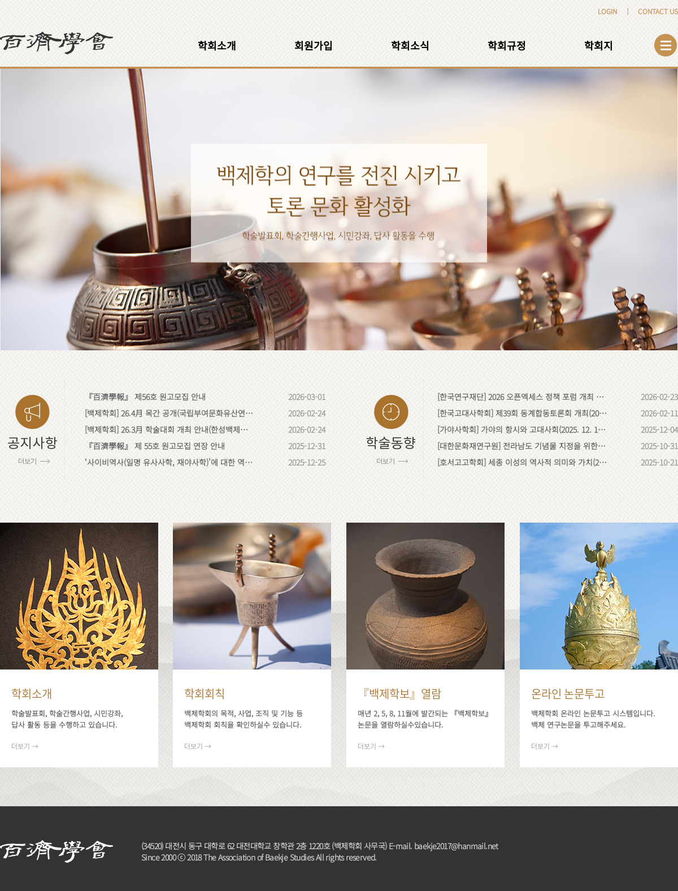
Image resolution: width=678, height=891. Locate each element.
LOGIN (607, 11)
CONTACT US (658, 11)
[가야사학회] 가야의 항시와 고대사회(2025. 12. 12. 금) (522, 429)
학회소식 (410, 45)
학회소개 (217, 45)
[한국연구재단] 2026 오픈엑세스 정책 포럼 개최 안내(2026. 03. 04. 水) (522, 396)
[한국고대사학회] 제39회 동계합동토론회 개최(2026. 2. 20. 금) (522, 413)
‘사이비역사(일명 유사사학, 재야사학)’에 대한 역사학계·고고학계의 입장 (169, 462)
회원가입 (313, 45)
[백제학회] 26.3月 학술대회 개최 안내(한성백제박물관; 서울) (169, 429)
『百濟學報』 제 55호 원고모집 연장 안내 (155, 445)
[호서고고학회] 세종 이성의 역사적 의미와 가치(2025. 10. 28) (522, 462)
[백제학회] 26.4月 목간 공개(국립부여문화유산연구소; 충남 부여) (169, 413)
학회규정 (507, 45)
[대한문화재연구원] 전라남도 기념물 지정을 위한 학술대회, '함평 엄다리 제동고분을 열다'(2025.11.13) (522, 445)
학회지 (598, 45)
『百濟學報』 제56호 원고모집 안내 (145, 396)
